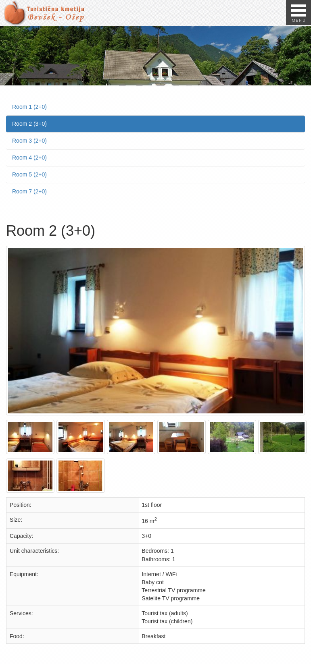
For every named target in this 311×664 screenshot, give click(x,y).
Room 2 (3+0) (29, 123)
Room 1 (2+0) (29, 107)
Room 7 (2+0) (29, 191)
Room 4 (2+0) (29, 157)
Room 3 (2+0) (29, 140)
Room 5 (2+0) (29, 174)
